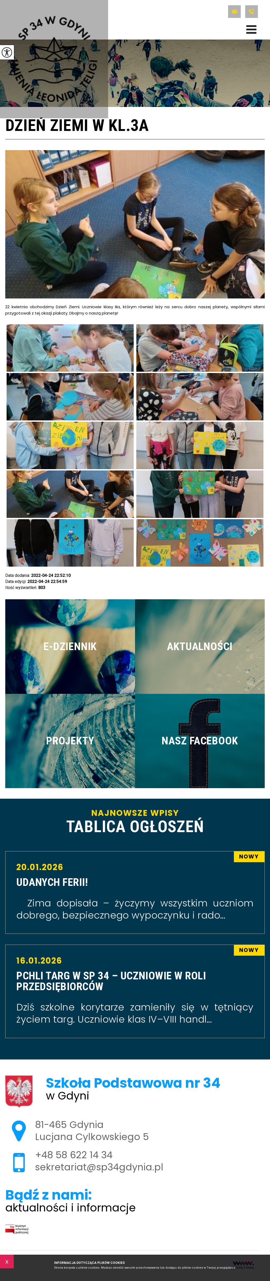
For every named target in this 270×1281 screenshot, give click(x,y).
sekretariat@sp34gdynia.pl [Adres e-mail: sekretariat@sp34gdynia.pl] (99, 1167)
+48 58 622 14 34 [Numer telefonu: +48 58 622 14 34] (74, 1155)
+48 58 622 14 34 (251, 11)
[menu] (251, 29)
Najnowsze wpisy (134, 822)
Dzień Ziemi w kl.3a (77, 126)
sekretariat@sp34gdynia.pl (234, 11)
